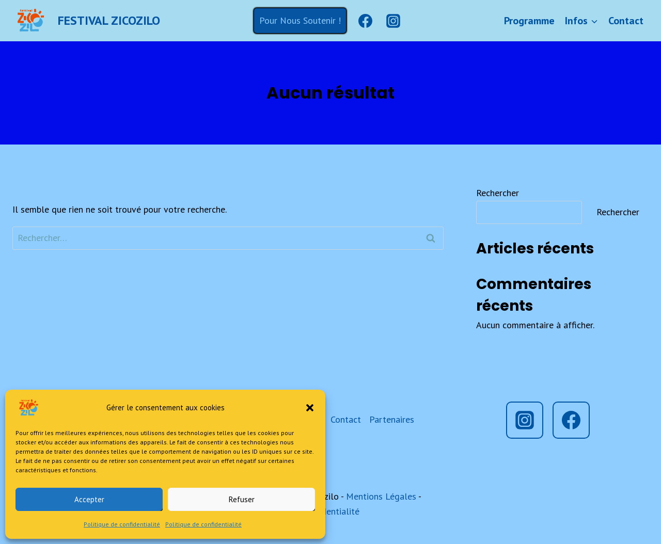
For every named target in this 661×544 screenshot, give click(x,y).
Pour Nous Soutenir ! (300, 20)
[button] (310, 408)
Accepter (89, 499)
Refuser (242, 499)
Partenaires (391, 419)
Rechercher (497, 193)
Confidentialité (330, 511)
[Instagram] (393, 21)
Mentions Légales (381, 496)
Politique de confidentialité (122, 524)
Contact (625, 20)
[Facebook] (365, 21)
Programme (529, 20)
